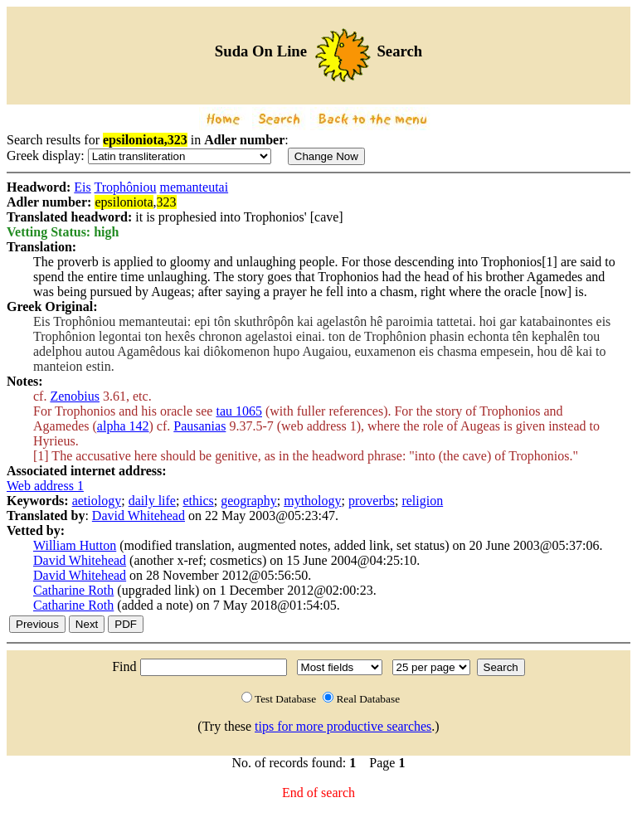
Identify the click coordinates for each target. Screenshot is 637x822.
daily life (152, 501)
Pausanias (199, 426)
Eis (82, 187)
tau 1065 (239, 411)
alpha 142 (123, 426)
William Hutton (74, 545)
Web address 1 (45, 486)
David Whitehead (138, 515)
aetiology (97, 501)
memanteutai (193, 187)
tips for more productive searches (343, 726)
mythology (312, 501)
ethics (197, 501)
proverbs (371, 501)
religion (422, 501)
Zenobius (75, 396)
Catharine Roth (73, 590)
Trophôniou (126, 187)
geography (249, 501)
